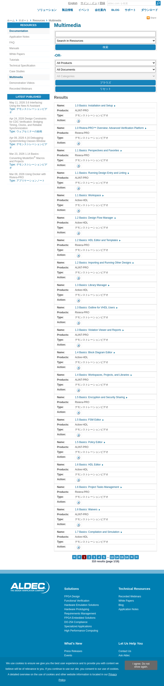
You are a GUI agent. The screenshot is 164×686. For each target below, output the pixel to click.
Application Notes (19, 36)
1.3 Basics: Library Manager (92, 285)
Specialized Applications (78, 626)
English (73, 3)
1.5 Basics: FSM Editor (89, 419)
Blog (121, 605)
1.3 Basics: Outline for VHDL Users (96, 307)
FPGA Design (72, 596)
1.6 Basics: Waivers (87, 509)
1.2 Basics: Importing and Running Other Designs (104, 262)
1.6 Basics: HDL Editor (89, 464)
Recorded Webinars (20, 88)
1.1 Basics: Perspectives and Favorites (98, 150)
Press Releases (73, 651)
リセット (105, 88)
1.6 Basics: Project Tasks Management (98, 487)
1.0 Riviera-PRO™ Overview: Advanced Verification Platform (110, 128)
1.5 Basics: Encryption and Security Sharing (101, 397)
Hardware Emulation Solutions (81, 605)
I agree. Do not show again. (141, 665)
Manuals (14, 48)
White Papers (17, 54)
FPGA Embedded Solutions (79, 617)
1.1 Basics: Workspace (89, 195)
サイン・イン (89, 3)
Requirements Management (80, 613)
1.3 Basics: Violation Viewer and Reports (99, 329)
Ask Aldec (124, 655)
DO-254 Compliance (76, 622)
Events (68, 655)
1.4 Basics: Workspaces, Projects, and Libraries (103, 374)
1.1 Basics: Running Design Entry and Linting (102, 172)
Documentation (18, 30)
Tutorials (14, 59)
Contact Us (125, 651)
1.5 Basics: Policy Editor (90, 442)
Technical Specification (22, 65)
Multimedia (16, 77)
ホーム (11, 20)
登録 (102, 3)
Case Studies (17, 71)
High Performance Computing (81, 630)
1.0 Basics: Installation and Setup (95, 105)
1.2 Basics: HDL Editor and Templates (97, 240)
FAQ (12, 42)
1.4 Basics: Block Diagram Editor (94, 352)
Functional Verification (76, 600)
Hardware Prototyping (76, 609)
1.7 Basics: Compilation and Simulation (98, 531)
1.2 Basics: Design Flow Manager (95, 217)
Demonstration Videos (22, 82)
